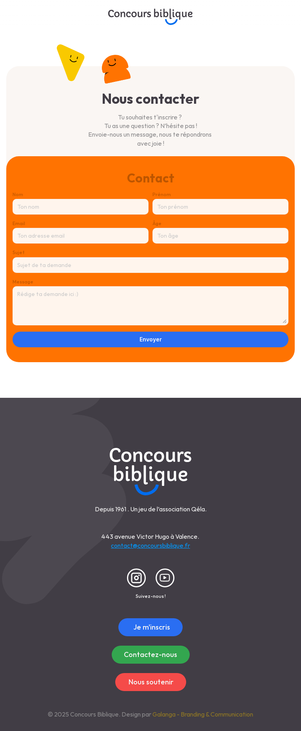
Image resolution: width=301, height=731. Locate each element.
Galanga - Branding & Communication (202, 714)
